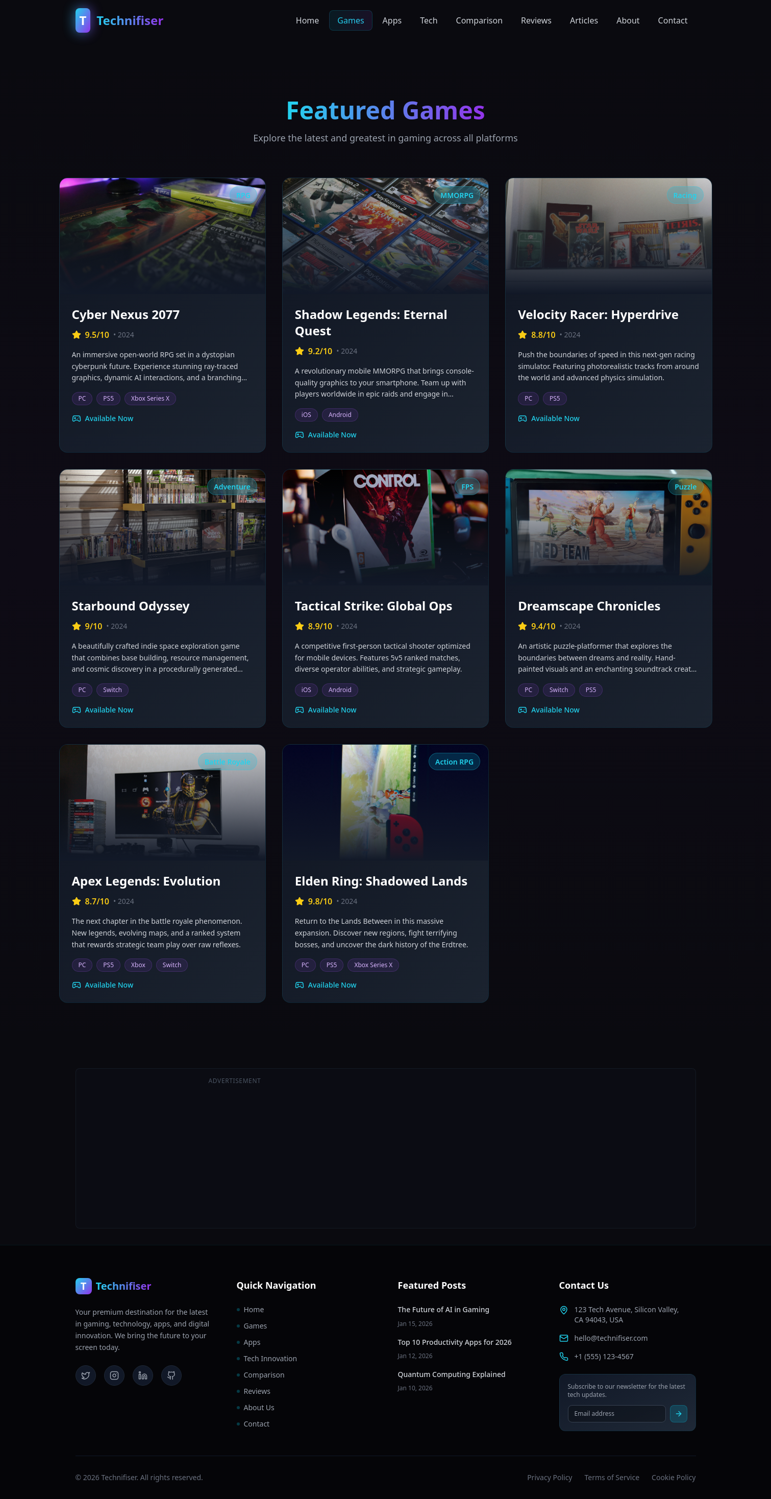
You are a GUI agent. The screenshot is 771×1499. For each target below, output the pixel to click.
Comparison (479, 20)
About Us (256, 1407)
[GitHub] (171, 1375)
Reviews (536, 20)
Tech (428, 20)
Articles (584, 20)
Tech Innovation (267, 1358)
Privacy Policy (549, 1477)
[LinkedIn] (143, 1375)
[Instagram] (114, 1375)
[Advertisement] (536, 1148)
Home (307, 20)
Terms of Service (612, 1477)
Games (350, 20)
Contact (673, 20)
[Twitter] (86, 1375)
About (627, 20)
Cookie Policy (673, 1477)
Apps (392, 20)
